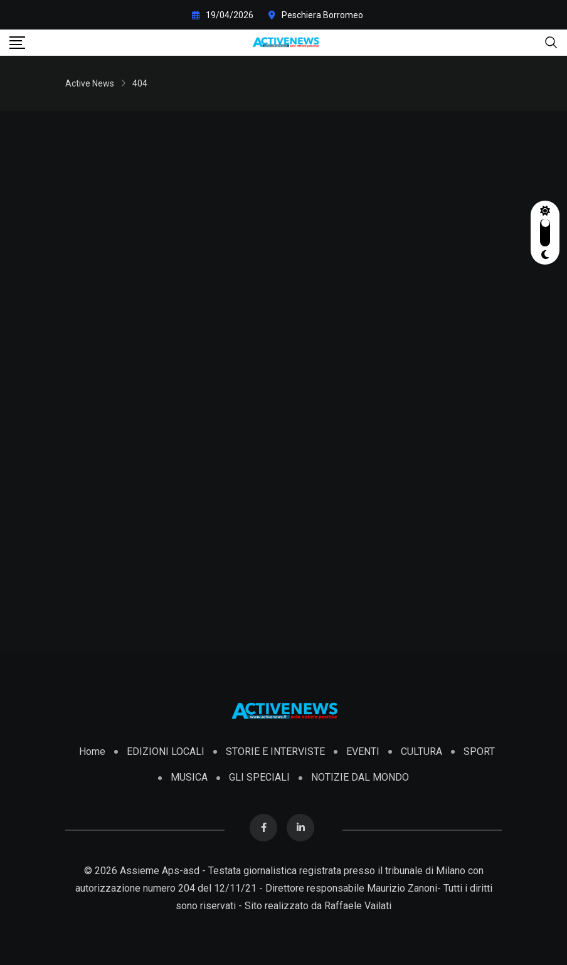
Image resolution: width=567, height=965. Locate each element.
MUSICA (189, 777)
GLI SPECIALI (259, 777)
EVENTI (362, 751)
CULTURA (421, 751)
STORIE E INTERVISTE (275, 751)
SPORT (479, 751)
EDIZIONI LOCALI (165, 751)
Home (92, 751)
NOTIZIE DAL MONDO (360, 777)
